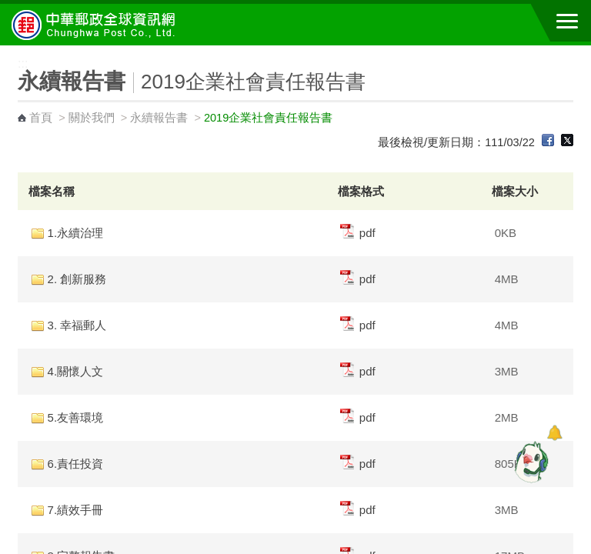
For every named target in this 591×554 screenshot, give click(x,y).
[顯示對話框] (554, 432)
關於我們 (91, 118)
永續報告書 (159, 118)
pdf (358, 232)
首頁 (40, 118)
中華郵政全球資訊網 (96, 24)
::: (5, 51)
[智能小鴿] (529, 462)
